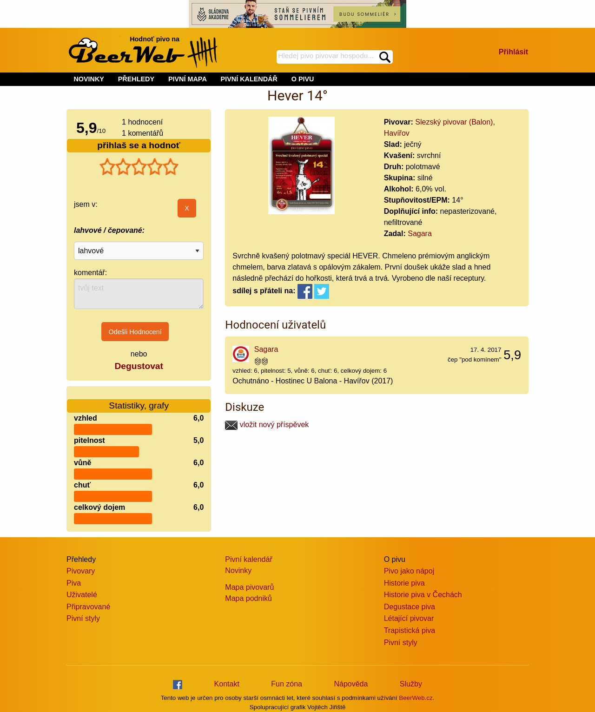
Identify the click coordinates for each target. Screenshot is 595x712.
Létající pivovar (409, 618)
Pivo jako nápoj (409, 571)
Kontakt (226, 684)
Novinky (238, 570)
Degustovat (138, 366)
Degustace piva (409, 607)
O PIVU (302, 79)
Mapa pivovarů (249, 587)
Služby (411, 684)
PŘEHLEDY (136, 79)
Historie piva (404, 583)
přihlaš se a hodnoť (138, 145)
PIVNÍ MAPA (187, 79)
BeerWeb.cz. (416, 697)
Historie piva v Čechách (423, 595)
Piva (73, 583)
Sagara (420, 233)
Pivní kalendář (248, 559)
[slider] (138, 167)
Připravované (88, 607)
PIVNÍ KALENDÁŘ (249, 79)
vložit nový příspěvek (267, 425)
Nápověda (351, 684)
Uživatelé (81, 595)
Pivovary (80, 571)
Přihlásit (513, 52)
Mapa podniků (248, 598)
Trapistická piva (410, 630)
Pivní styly (83, 618)
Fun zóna (286, 684)
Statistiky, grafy (139, 400)
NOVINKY (88, 79)
